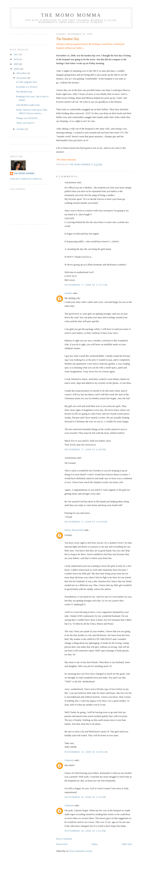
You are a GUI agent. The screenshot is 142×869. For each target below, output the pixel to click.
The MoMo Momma (71, 15)
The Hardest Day (24, 91)
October (21, 129)
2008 (16, 68)
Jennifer (68, 293)
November (22, 77)
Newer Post (61, 844)
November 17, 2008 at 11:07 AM (86, 284)
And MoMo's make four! (28, 105)
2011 (16, 54)
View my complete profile (26, 179)
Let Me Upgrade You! (26, 82)
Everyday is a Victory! (27, 86)
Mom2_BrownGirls (74, 530)
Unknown (69, 760)
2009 (16, 64)
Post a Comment (64, 838)
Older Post (127, 844)
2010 (16, 59)
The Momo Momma (24, 173)
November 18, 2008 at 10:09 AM (86, 751)
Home (95, 844)
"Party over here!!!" (25, 122)
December (22, 73)
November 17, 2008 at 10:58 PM (86, 521)
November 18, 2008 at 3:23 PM (85, 830)
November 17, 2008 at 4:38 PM (85, 449)
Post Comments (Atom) (81, 851)
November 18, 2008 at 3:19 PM (85, 797)
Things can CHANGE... (27, 118)
